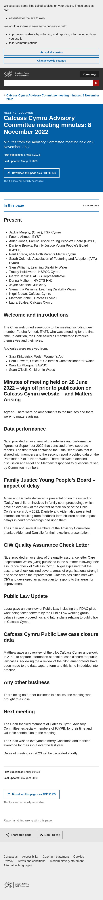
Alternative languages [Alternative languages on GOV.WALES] (18, 865)
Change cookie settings (51, 60)
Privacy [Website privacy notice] (8, 861)
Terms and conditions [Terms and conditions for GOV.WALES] (31, 861)
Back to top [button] (52, 834)
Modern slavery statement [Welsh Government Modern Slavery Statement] (67, 861)
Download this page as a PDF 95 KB (34, 174)
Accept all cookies (51, 52)
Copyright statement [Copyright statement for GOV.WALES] (56, 856)
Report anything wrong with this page (28, 820)
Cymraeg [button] (89, 74)
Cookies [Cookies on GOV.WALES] (78, 856)
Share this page (21, 834)
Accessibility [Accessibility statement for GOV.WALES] (30, 856)
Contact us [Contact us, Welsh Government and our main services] (11, 856)
